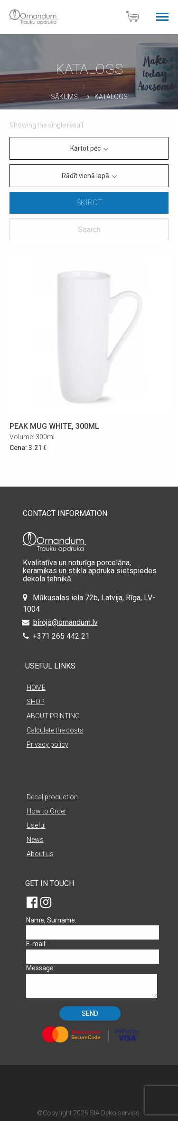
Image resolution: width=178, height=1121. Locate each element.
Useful (36, 825)
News (35, 839)
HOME (36, 687)
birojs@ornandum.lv (65, 622)
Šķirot (89, 202)
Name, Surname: (91, 928)
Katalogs (111, 96)
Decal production (52, 797)
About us (40, 854)
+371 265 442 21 (61, 636)
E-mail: (91, 951)
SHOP (36, 701)
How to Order (46, 811)
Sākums (64, 96)
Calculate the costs (55, 730)
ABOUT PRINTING (53, 716)
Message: (91, 981)
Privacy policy (47, 744)
